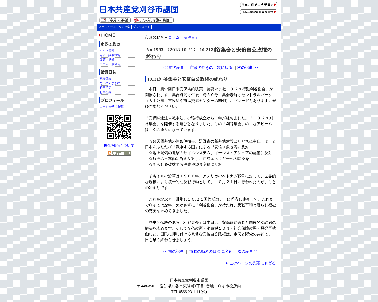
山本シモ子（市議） (113, 106)
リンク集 (124, 27)
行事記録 (105, 92)
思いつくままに (110, 83)
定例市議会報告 (110, 55)
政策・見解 (107, 59)
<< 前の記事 (173, 67)
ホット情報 (107, 50)
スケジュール (107, 27)
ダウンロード (141, 27)
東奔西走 (105, 78)
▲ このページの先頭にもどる (250, 263)
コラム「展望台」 (183, 37)
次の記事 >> (247, 67)
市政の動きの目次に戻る (211, 67)
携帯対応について (119, 146)
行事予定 (105, 87)
